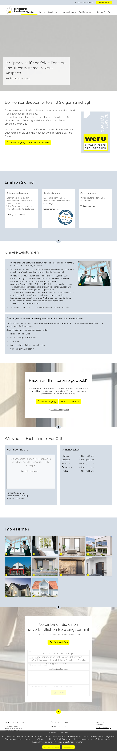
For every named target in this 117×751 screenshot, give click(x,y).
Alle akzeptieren (68, 747)
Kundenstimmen (68, 12)
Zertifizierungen (86, 12)
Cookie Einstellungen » (31, 471)
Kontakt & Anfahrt (104, 12)
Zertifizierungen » (88, 206)
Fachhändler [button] (29, 12)
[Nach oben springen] (58, 240)
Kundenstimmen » (51, 209)
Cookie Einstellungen (103, 728)
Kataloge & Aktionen (48, 12)
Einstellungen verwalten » (73, 742)
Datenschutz (100, 724)
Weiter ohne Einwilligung (51, 747)
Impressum (100, 722)
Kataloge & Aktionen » (16, 214)
